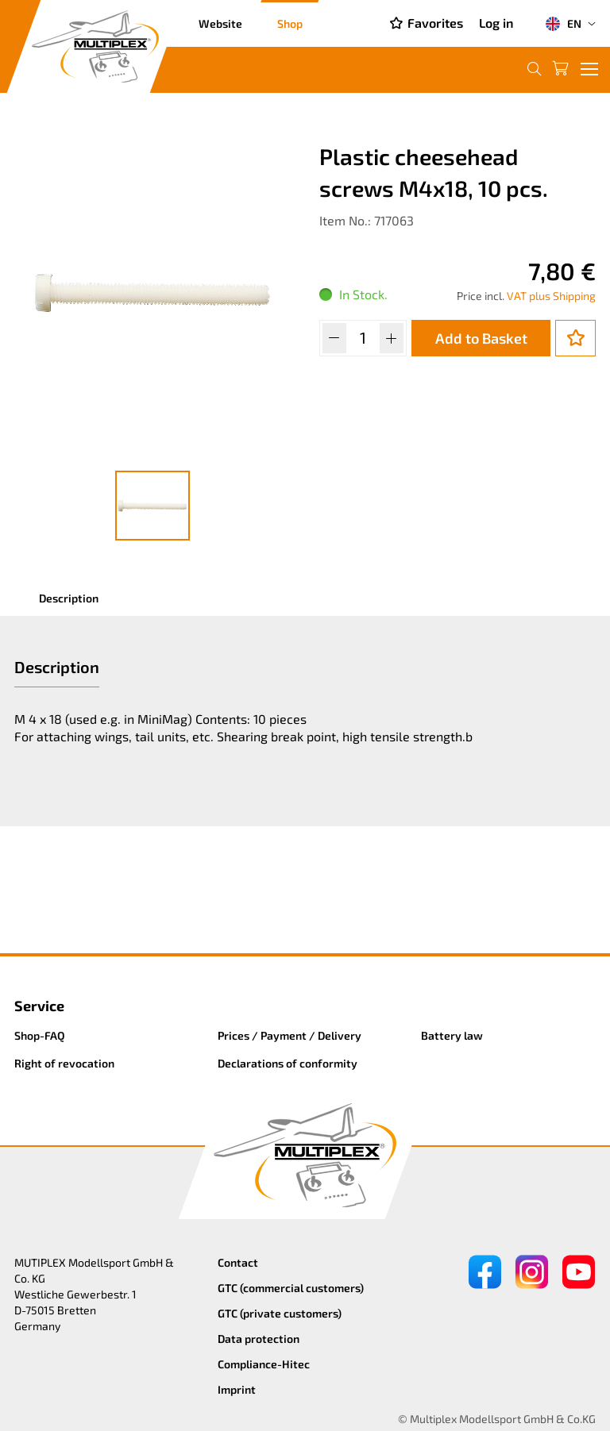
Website (220, 23)
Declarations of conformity (287, 1063)
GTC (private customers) (280, 1313)
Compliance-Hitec (264, 1364)
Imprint (237, 1389)
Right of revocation (64, 1063)
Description (68, 598)
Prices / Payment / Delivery (289, 1035)
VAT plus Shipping (551, 295)
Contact (238, 1262)
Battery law (452, 1035)
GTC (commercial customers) (291, 1287)
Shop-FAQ (39, 1035)
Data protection (258, 1338)
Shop (290, 23)
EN (563, 24)
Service (39, 1005)
